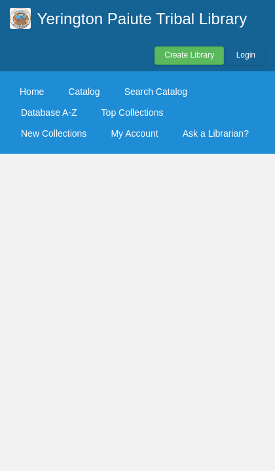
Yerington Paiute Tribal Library (142, 18)
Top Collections (132, 112)
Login (245, 55)
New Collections (53, 133)
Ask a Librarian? (216, 133)
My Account (134, 133)
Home (32, 91)
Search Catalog (156, 91)
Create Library (189, 55)
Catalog (84, 91)
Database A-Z (49, 112)
